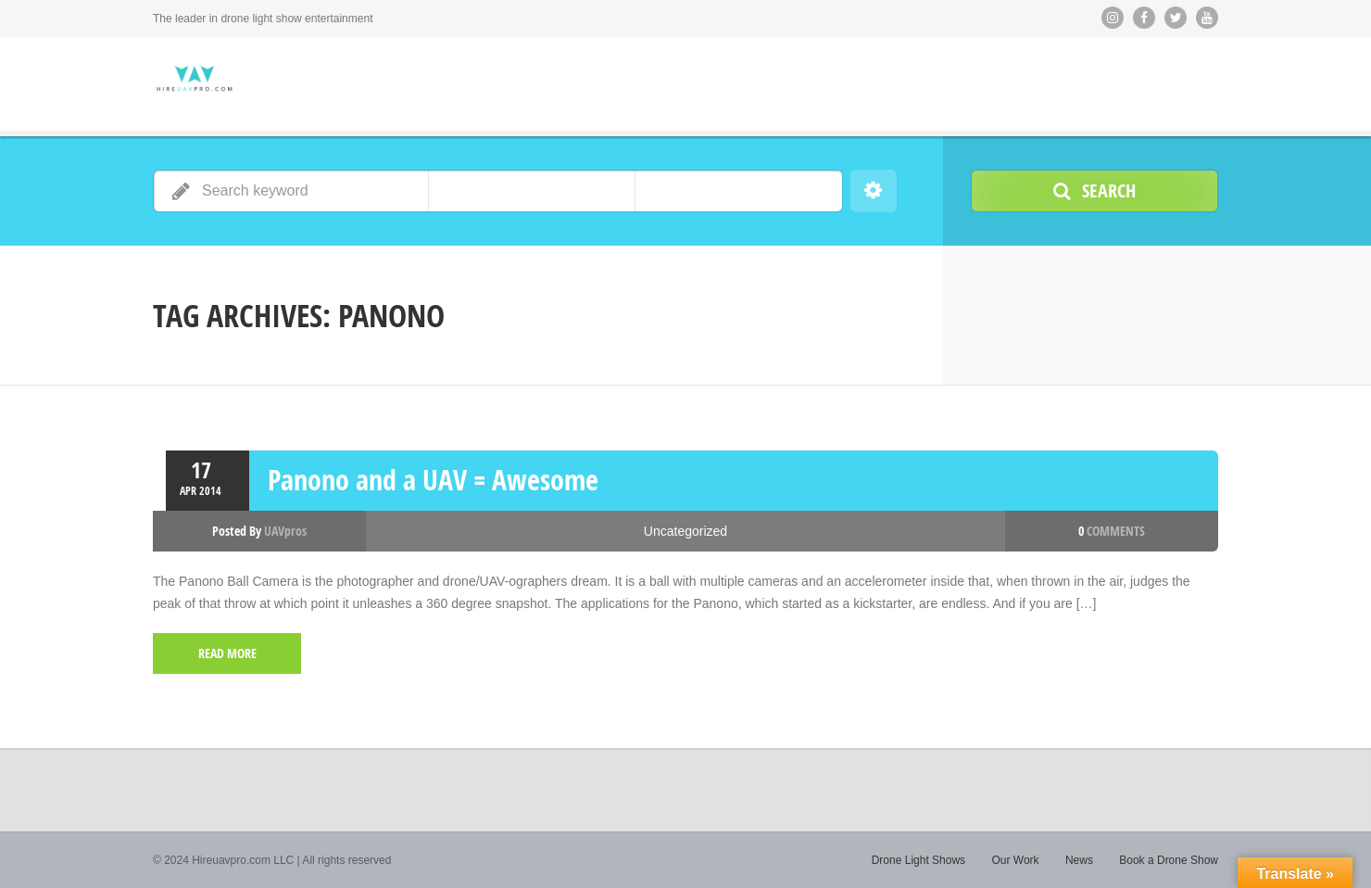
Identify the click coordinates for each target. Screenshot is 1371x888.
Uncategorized (685, 531)
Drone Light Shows (918, 860)
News (1079, 860)
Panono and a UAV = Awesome (433, 480)
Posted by (259, 530)
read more (227, 653)
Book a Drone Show (1168, 860)
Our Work (1014, 860)
